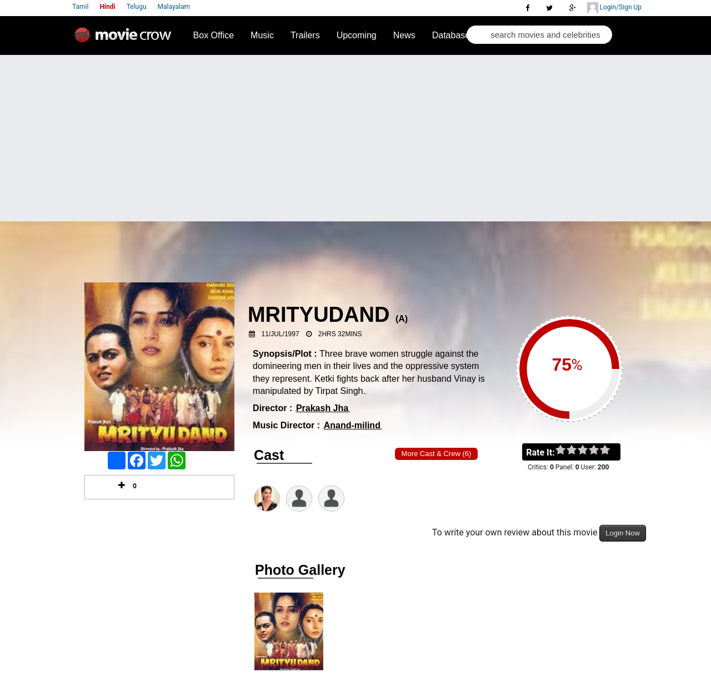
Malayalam (174, 7)
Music (262, 35)
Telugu (137, 7)
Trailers (305, 35)
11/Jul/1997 (280, 334)
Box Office (213, 35)
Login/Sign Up (614, 7)
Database (451, 35)
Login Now (622, 533)
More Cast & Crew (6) (437, 453)
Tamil (80, 7)
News (404, 35)
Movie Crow (125, 39)
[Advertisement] (355, 138)
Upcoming (357, 35)
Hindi (107, 7)
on (610, 450)
